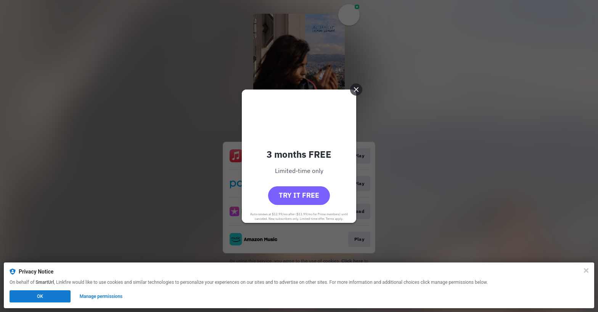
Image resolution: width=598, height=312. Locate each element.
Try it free (299, 195)
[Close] (586, 270)
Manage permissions (101, 296)
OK (40, 296)
